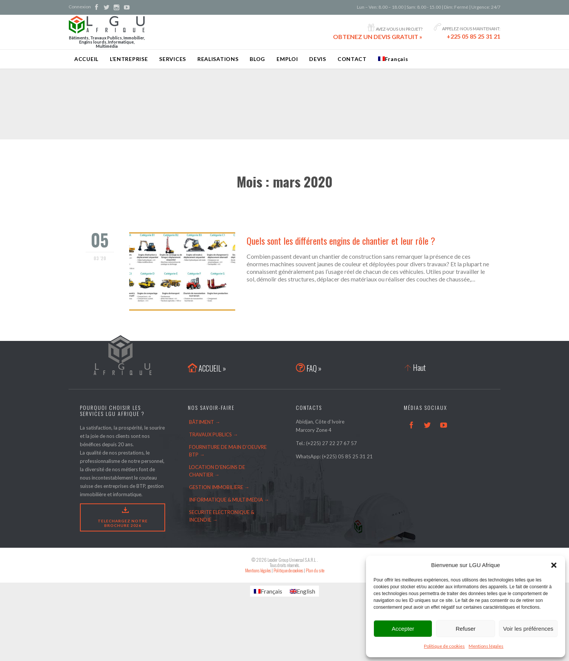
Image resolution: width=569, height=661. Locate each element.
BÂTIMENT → (204, 422)
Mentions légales (486, 646)
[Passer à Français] (268, 591)
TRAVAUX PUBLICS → (213, 434)
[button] (554, 565)
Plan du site (315, 570)
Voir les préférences (528, 628)
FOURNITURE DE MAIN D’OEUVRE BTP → (228, 451)
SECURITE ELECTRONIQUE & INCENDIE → (221, 516)
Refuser (466, 628)
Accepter (403, 628)
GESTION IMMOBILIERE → (219, 487)
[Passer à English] (302, 591)
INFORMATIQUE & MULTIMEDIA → (229, 500)
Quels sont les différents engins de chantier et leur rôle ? (341, 240)
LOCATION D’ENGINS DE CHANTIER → (217, 471)
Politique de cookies (444, 646)
